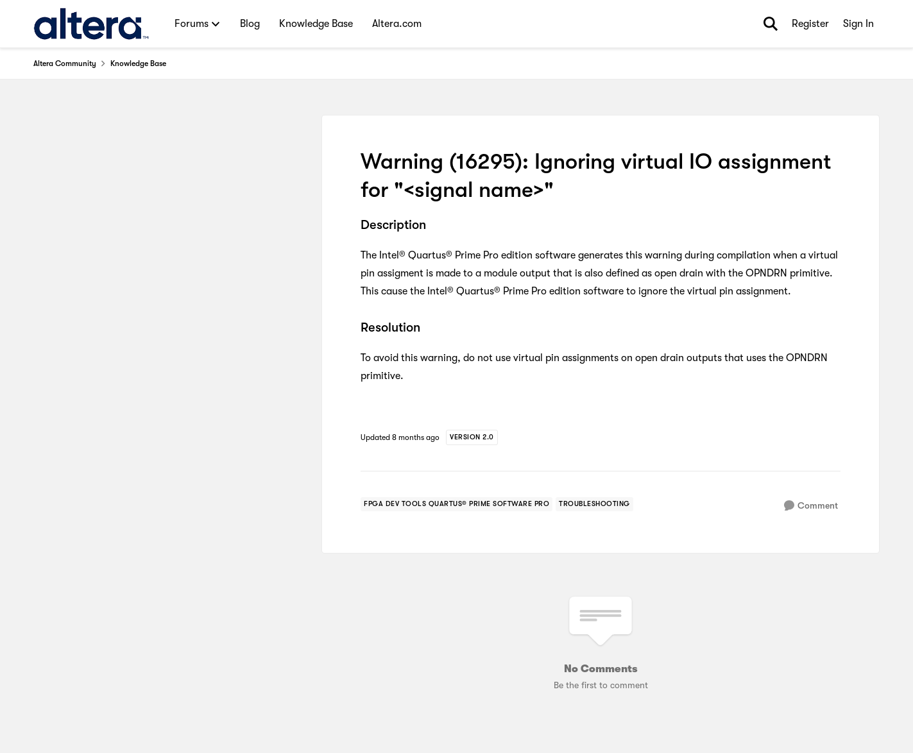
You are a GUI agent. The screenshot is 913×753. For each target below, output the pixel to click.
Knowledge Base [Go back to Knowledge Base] (138, 63)
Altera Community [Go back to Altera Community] (64, 63)
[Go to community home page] (91, 24)
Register (810, 24)
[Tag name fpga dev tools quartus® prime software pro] (456, 504)
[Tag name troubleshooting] (594, 504)
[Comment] (810, 505)
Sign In (858, 24)
